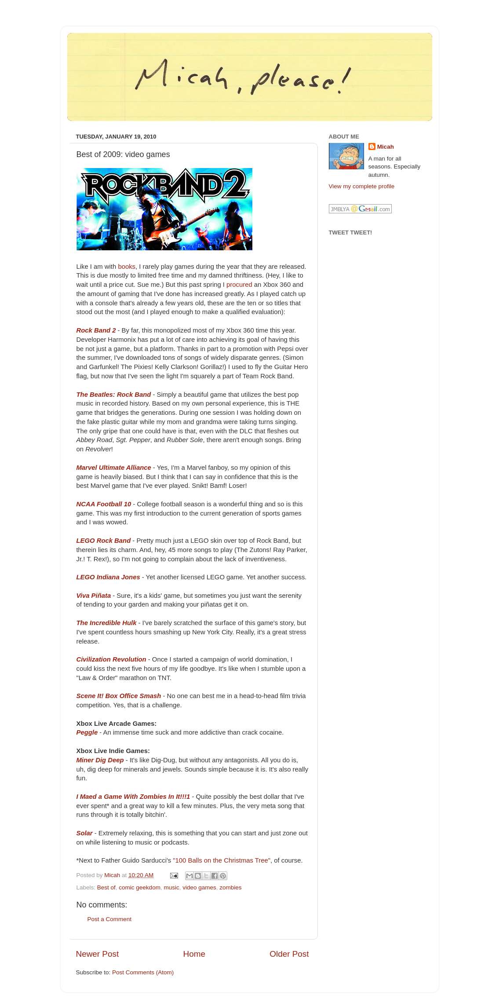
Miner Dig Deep (100, 760)
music (171, 887)
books (126, 266)
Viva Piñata (93, 595)
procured (239, 284)
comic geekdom (139, 887)
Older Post (289, 953)
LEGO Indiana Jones (108, 577)
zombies (230, 887)
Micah (385, 146)
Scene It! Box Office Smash (118, 695)
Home (194, 953)
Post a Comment (109, 919)
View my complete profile (362, 186)
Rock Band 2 (96, 330)
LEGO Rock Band (103, 540)
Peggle (87, 732)
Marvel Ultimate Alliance (113, 467)
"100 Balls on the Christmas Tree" (221, 860)
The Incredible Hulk (106, 622)
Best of (106, 887)
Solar (84, 833)
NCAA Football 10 (103, 504)
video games (199, 887)
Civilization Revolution (111, 659)
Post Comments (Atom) (143, 972)
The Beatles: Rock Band (113, 394)
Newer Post (97, 953)
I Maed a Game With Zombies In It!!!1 (133, 796)
